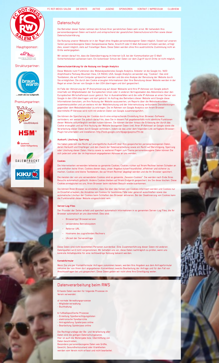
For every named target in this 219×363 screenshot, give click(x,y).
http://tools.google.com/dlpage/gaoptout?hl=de (119, 131)
